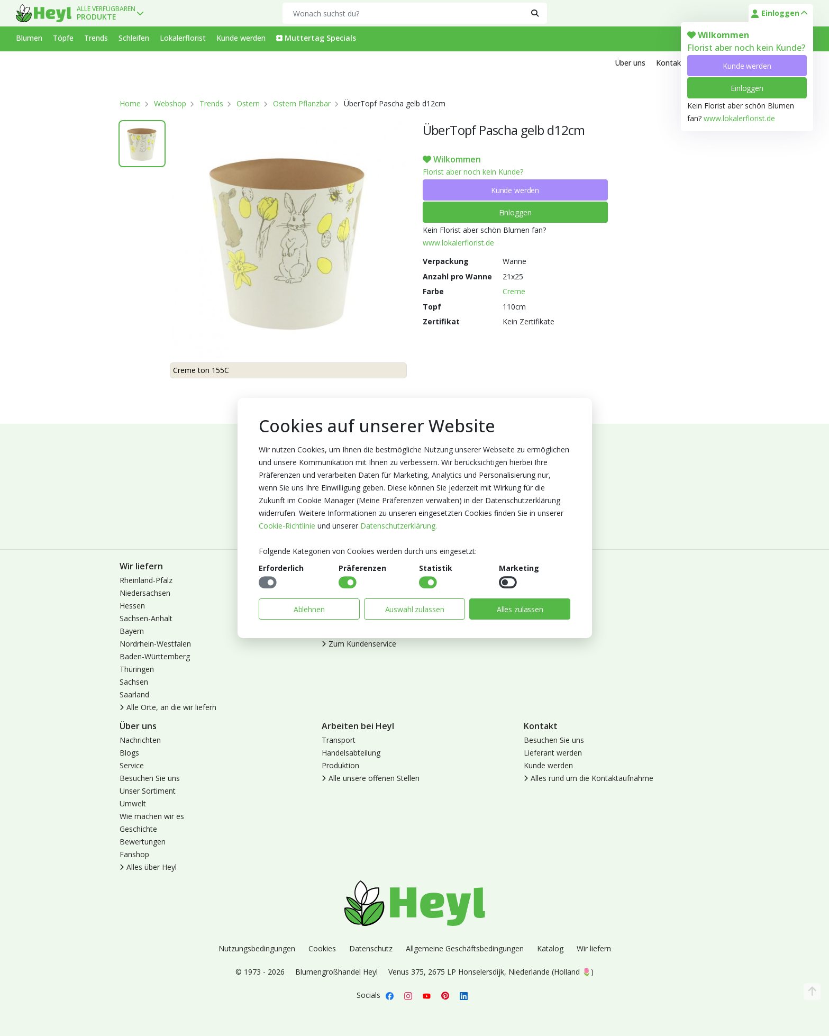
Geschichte (138, 829)
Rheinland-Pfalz (146, 580)
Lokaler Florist (548, 618)
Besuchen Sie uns (150, 778)
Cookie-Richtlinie (287, 526)
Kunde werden (747, 66)
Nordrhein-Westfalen (155, 644)
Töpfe (63, 38)
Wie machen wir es (152, 816)
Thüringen (137, 669)
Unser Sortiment (148, 791)
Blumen (29, 38)
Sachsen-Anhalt (146, 618)
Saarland (134, 694)
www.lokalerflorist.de (739, 118)
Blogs (129, 753)
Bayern (132, 631)
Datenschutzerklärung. (398, 526)
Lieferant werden (553, 753)
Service (132, 765)
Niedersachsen (145, 593)
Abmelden (541, 606)
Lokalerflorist (183, 38)
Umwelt (133, 803)
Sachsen (134, 682)
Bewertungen (143, 842)
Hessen (132, 606)
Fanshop (134, 854)
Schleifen (134, 38)
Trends (96, 38)
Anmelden (541, 580)
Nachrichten (140, 740)
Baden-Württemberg (155, 656)
